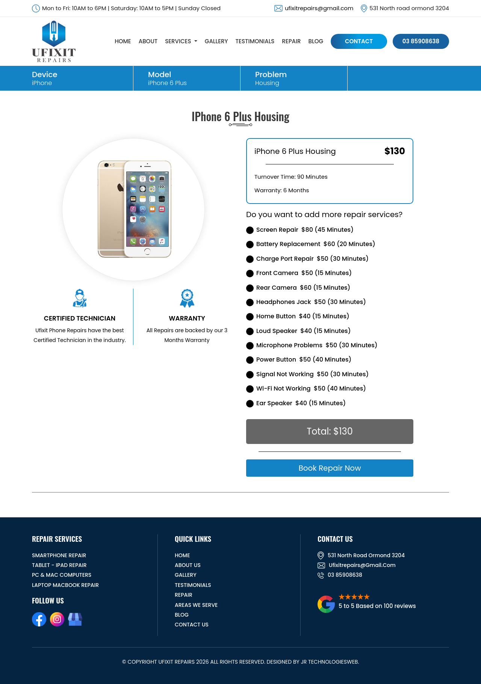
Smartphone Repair (59, 555)
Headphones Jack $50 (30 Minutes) (306, 302)
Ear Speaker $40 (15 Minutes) (296, 403)
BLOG (316, 41)
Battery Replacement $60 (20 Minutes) (310, 244)
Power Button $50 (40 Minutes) (298, 359)
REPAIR (291, 41)
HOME (123, 41)
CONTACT (359, 41)
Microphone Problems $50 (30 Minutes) (312, 345)
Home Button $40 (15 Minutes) (297, 316)
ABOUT (148, 41)
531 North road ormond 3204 (361, 555)
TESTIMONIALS (255, 41)
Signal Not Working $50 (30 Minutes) (307, 374)
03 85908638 (421, 41)
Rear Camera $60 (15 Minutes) (298, 287)
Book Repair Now (329, 468)
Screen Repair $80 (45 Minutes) (300, 229)
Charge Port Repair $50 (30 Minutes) (307, 258)
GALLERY (216, 41)
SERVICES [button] (178, 41)
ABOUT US (188, 565)
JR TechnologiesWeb (329, 662)
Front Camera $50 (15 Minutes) (299, 273)
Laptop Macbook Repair (65, 585)
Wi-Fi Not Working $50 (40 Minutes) (306, 388)
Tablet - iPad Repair (59, 565)
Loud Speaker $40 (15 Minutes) (298, 331)
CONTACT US (192, 624)
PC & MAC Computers (61, 575)
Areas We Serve (196, 605)
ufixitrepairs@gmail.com (319, 8)
